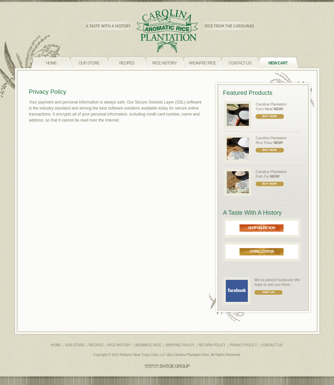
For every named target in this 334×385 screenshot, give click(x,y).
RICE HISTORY (119, 345)
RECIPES (96, 345)
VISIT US (268, 292)
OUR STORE (75, 345)
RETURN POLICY (211, 345)
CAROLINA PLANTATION (167, 31)
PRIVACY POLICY (243, 345)
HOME (56, 345)
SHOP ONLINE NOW (261, 228)
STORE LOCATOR (261, 251)
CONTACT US (272, 345)
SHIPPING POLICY (179, 345)
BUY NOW (269, 116)
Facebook (284, 280)
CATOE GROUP (167, 366)
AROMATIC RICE (148, 345)
